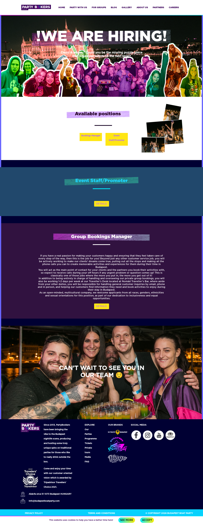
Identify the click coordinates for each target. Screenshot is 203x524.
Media (88, 457)
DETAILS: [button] (101, 204)
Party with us (78, 8)
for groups (99, 8)
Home (61, 8)
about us (142, 8)
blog (114, 8)
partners (158, 8)
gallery (127, 8)
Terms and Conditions (101, 513)
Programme (91, 439)
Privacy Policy (34, 513)
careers (174, 8)
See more (126, 520)
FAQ (87, 462)
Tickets (88, 443)
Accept (147, 520)
